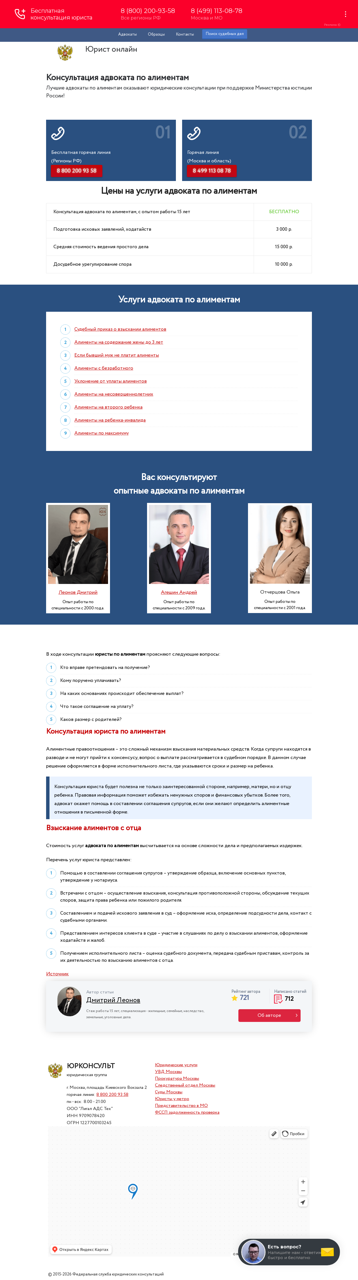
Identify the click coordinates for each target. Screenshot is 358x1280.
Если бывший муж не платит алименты (116, 355)
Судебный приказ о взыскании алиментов (120, 329)
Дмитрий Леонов (113, 1000)
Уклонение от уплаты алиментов (110, 381)
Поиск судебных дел (225, 34)
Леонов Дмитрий (78, 592)
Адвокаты (127, 34)
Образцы (156, 34)
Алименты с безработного (103, 368)
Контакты (185, 34)
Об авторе (269, 1015)
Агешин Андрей (179, 592)
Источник (57, 974)
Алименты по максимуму (101, 433)
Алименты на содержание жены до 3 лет (118, 342)
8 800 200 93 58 (112, 1094)
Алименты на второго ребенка (108, 407)
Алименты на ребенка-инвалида (110, 420)
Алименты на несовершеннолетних (113, 394)
